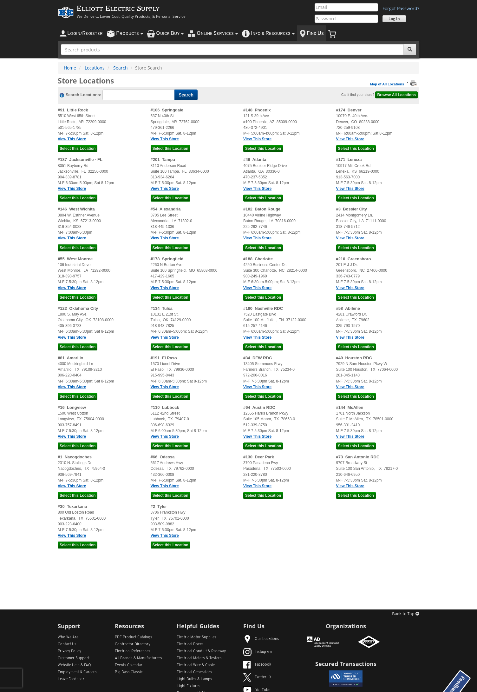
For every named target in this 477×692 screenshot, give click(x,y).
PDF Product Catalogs (133, 637)
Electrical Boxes (190, 644)
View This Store (72, 139)
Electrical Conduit (201, 651)
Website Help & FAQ (74, 665)
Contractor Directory (132, 644)
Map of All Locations (387, 84)
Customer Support (73, 658)
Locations (95, 68)
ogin (85, 33)
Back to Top (405, 614)
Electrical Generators (194, 672)
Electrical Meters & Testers (199, 658)
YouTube (256, 690)
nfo (273, 33)
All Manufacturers (138, 658)
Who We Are (68, 637)
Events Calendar (128, 665)
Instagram (257, 652)
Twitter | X (257, 677)
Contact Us (67, 644)
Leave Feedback (71, 679)
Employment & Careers (77, 672)
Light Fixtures (188, 686)
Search (120, 68)
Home (70, 68)
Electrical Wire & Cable (196, 665)
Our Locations (261, 639)
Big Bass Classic (129, 672)
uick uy (170, 33)
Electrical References (132, 651)
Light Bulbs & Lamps (194, 679)
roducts (129, 33)
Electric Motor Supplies (196, 637)
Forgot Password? (400, 8)
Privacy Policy (69, 651)
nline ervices (217, 33)
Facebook (257, 665)
